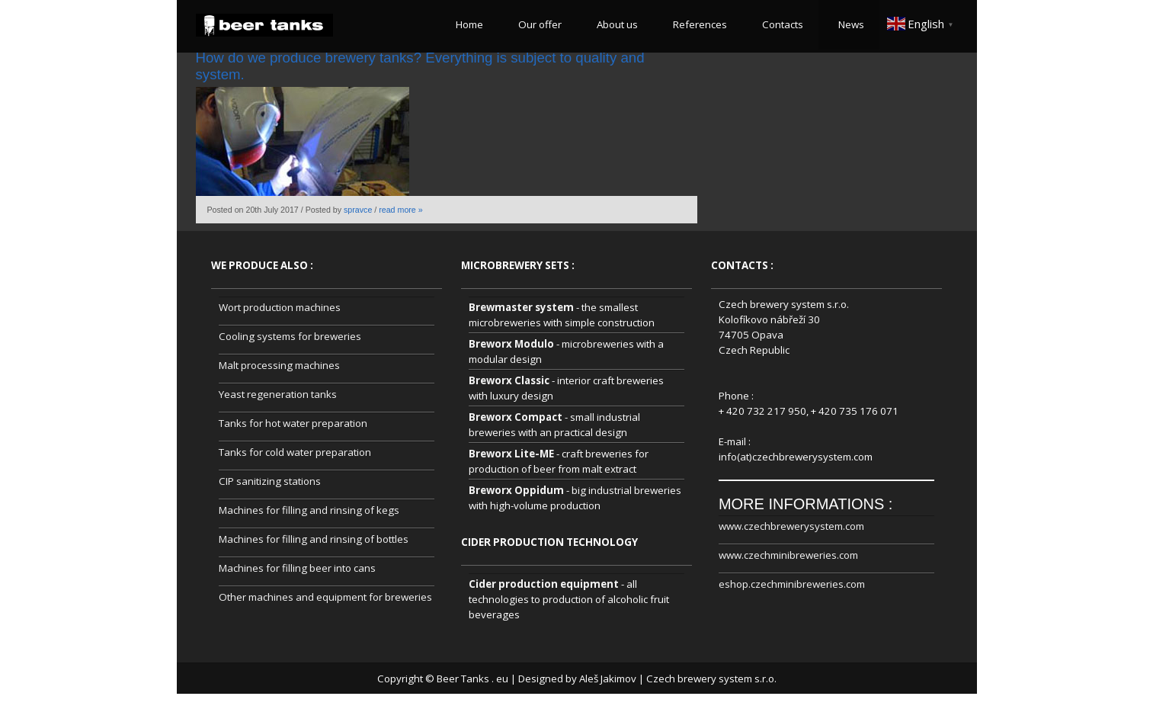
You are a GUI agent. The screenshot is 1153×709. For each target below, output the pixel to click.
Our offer (538, 24)
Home (467, 24)
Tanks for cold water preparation (295, 452)
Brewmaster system (521, 307)
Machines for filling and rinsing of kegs (309, 510)
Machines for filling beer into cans (297, 568)
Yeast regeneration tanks (278, 394)
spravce (358, 209)
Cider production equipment (544, 584)
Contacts (780, 24)
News (849, 24)
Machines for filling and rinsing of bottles (313, 539)
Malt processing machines (279, 365)
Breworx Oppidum (516, 490)
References (697, 24)
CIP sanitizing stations (270, 481)
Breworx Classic (509, 380)
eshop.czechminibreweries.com (792, 584)
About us (615, 24)
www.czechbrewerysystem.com (791, 526)
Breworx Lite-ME (511, 453)
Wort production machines (280, 307)
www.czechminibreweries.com (788, 555)
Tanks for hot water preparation (293, 423)
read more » (400, 209)
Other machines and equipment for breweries (325, 597)
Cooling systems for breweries (290, 336)
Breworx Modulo (511, 344)
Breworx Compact (515, 417)
